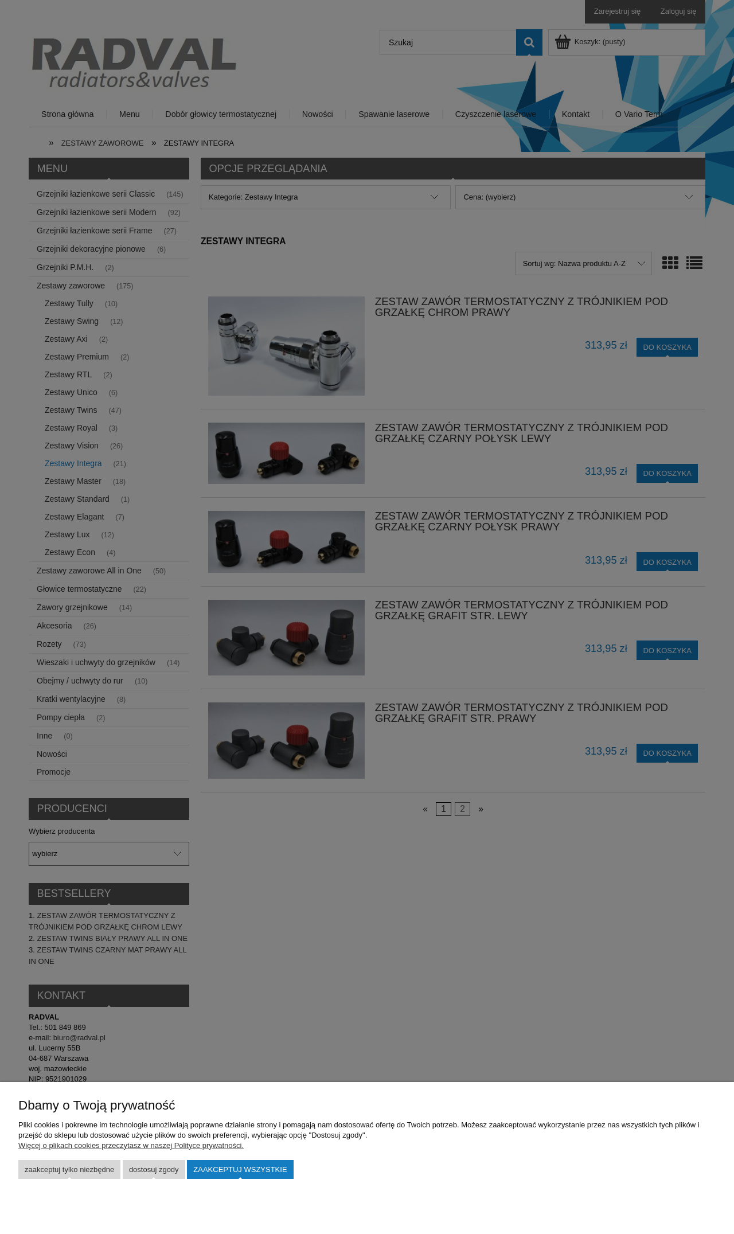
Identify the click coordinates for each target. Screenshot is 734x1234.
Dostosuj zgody (154, 1169)
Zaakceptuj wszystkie (240, 1169)
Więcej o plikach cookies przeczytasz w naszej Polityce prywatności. (131, 1145)
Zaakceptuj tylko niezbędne (69, 1169)
